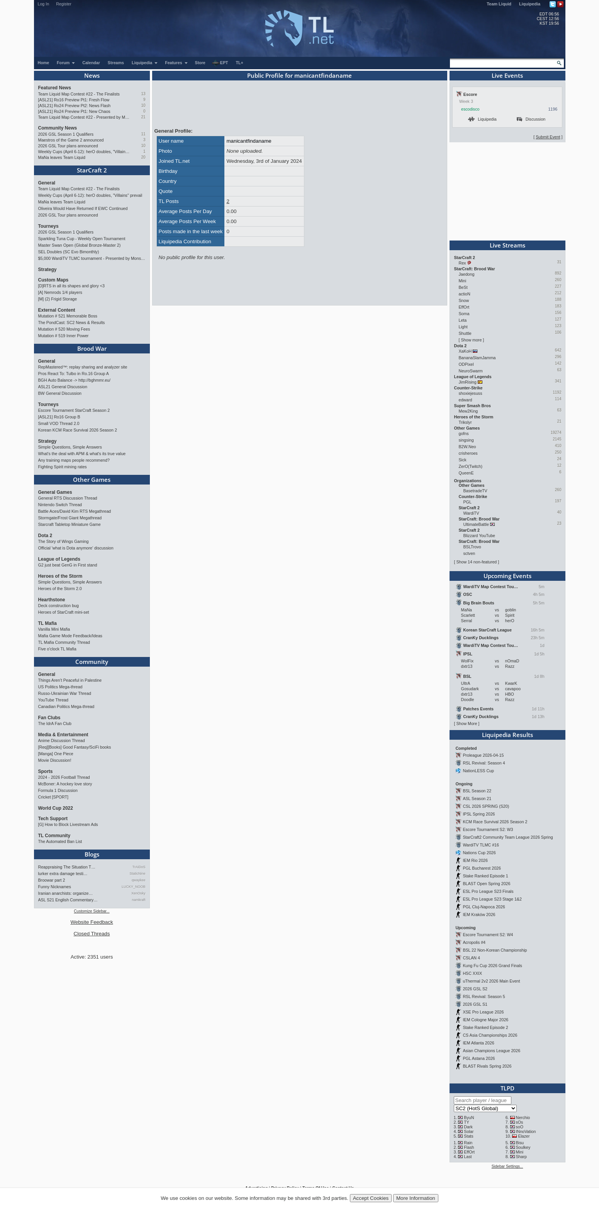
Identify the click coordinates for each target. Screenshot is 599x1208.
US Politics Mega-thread (60, 686)
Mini (463, 280)
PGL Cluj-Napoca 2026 (484, 906)
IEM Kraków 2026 (479, 914)
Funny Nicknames (54, 886)
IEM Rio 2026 (475, 860)
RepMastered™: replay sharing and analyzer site (82, 367)
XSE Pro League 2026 (483, 1012)
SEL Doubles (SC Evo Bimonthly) (68, 251)
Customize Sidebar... (91, 911)
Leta (463, 320)
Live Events (507, 75)
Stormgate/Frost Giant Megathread (70, 517)
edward (465, 400)
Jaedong (467, 274)
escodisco (470, 109)
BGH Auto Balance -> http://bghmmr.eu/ (74, 380)
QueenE (466, 473)
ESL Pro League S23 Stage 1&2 (492, 899)
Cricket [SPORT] (53, 797)
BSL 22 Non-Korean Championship (495, 950)
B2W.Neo (467, 446)
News (92, 75)
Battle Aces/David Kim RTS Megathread (74, 511)
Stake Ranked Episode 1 (485, 876)
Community (91, 661)
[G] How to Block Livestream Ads (68, 824)
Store (200, 62)
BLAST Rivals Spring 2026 (487, 1066)
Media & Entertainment (63, 734)
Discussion (531, 119)
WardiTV (471, 513)
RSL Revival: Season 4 (484, 763)
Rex (462, 263)
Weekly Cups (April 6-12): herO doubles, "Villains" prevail (84, 151)
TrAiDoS (139, 867)
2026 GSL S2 (475, 988)
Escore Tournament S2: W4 (488, 934)
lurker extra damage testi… (63, 873)
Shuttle (465, 333)
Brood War (92, 348)
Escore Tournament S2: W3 (488, 829)
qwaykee (139, 880)
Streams (116, 62)
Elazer (523, 1136)
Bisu (520, 1142)
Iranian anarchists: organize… (65, 893)
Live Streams (507, 245)
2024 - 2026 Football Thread (64, 777)
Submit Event (548, 137)
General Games (55, 492)
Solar (468, 1131)
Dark (468, 1126)
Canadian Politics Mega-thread (66, 706)
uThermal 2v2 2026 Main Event (491, 981)
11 (143, 134)
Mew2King (468, 411)
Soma (464, 313)
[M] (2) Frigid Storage (57, 299)
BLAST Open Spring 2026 (486, 883)
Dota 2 (45, 535)
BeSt (463, 287)
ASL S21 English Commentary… (68, 899)
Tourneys (48, 226)
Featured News (54, 87)
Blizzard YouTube (479, 535)
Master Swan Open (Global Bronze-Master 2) (79, 245)
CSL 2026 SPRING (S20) (486, 806)
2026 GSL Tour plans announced (68, 145)
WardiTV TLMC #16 (481, 845)
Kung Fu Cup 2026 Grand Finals (492, 965)
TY (466, 1122)
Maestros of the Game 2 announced (71, 140)
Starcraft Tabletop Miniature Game (69, 524)
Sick (463, 459)
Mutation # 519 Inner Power (63, 335)
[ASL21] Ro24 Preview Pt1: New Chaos (74, 111)
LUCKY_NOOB (134, 887)
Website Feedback (91, 922)
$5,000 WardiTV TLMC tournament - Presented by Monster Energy (92, 258)
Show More (466, 723)
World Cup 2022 (55, 808)
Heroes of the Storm (60, 576)
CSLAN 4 (471, 957)
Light (463, 326)
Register (63, 4)
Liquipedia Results (507, 735)
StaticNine (137, 873)
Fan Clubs (49, 717)
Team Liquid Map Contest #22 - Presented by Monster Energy (84, 117)
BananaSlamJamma (477, 357)
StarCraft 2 (92, 170)
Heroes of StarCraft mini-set (63, 612)
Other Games (91, 479)
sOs (519, 1122)
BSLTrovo (472, 546)
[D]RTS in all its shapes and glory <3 (71, 285)
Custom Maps (53, 280)
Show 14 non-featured (476, 562)
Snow (464, 300)
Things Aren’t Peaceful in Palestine (70, 680)
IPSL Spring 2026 (479, 814)
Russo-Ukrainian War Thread (64, 693)
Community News (57, 128)
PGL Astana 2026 (479, 1058)
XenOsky (138, 893)
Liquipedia (529, 4)
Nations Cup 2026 (479, 852)
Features (176, 62)
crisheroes (468, 453)
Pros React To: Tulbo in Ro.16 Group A (73, 373)
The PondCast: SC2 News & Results (71, 322)
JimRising (468, 382)
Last (468, 1156)
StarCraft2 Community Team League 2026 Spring (508, 837)
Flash (469, 1147)
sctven (469, 553)
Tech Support (53, 818)
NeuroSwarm (471, 371)
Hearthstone (51, 599)
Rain (468, 1142)
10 (143, 105)
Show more (471, 340)
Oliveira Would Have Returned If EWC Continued (83, 208)
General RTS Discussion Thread (67, 498)
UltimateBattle (476, 524)
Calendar (91, 62)
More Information (415, 1198)
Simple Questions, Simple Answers (70, 447)
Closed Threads (92, 934)
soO (519, 1126)
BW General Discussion (60, 393)
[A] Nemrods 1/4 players (60, 292)
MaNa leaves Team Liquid (61, 157)
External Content (56, 310)
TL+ (239, 62)
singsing (466, 440)
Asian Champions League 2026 (491, 1050)
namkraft (138, 900)
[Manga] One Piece (55, 753)
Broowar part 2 (51, 880)
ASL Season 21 (477, 798)
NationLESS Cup (478, 770)
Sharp (521, 1156)
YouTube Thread (53, 700)
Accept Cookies (371, 1198)
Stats (468, 1136)
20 (143, 157)
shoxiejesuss (470, 393)
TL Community (54, 835)
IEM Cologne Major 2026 (485, 1019)
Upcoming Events (507, 576)
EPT (220, 63)
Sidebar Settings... (507, 1166)
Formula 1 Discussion (58, 790)
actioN (464, 294)
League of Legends (59, 559)
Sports (45, 771)
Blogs (92, 854)
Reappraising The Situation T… (66, 867)
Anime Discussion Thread (61, 740)
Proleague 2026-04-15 (483, 755)
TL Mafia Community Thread (64, 642)
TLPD (507, 1088)
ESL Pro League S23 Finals (488, 891)
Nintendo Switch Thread (60, 504)
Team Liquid (499, 4)
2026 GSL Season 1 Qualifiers (66, 134)
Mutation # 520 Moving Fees (64, 329)
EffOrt (464, 307)
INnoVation (526, 1131)
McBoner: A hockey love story (65, 783)
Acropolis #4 (474, 942)
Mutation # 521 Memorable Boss (67, 316)
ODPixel (466, 364)
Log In (43, 4)
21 (143, 117)
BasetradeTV (475, 490)
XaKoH (465, 351)
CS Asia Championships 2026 (490, 1035)
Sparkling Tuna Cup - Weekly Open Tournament (82, 238)
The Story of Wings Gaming (63, 541)
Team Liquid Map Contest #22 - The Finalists (79, 94)
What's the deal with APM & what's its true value (82, 453)
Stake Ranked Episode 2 (485, 1027)
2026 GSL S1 (475, 1004)
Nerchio (523, 1117)
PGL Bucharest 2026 (482, 868)
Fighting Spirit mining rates (62, 466)
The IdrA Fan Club (54, 723)
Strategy (47, 269)
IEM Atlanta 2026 (478, 1043)
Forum (66, 62)
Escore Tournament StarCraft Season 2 (74, 410)
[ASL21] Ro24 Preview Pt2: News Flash (74, 105)
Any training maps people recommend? (74, 460)
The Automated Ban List (60, 841)
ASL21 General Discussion (62, 386)
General (47, 183)
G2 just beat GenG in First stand (67, 565)
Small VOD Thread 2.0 (59, 423)
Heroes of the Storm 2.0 (60, 588)
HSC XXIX (472, 973)
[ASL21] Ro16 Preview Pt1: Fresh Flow (74, 99)
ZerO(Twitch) (471, 466)
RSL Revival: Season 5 (484, 996)
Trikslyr (465, 422)
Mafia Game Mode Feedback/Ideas (70, 635)
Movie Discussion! (54, 760)
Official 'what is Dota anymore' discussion (76, 548)
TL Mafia (47, 623)
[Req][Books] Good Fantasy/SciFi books (74, 747)
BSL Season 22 (477, 790)
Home (43, 62)
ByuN (469, 1117)
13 (143, 94)
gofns (464, 433)
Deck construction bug (58, 605)
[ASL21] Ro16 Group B (59, 417)
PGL (467, 502)
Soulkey (523, 1147)
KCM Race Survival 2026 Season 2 (495, 821)
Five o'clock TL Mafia (57, 649)
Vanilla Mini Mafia (54, 629)
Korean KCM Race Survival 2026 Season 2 (77, 430)
